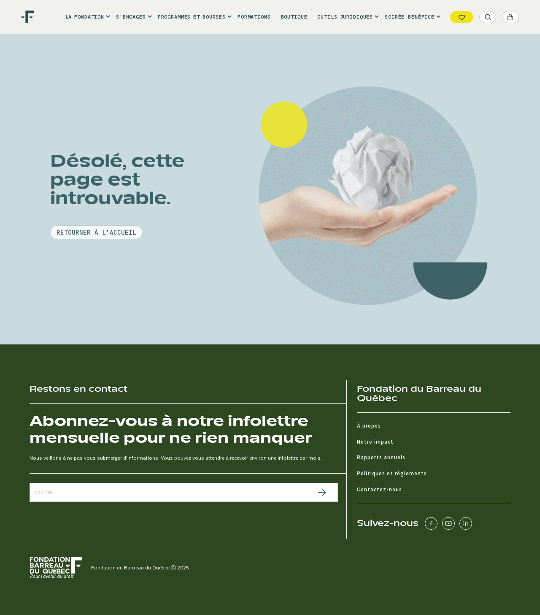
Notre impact (375, 442)
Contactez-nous (379, 489)
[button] (85, 16)
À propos (369, 426)
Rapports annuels (381, 457)
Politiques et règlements (392, 473)
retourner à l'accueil (96, 255)
